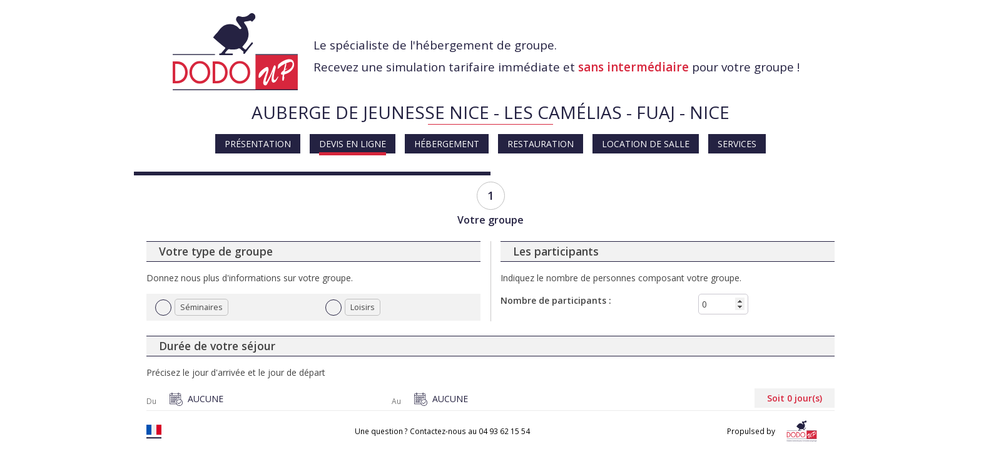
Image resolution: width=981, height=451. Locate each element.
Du (151, 401)
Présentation (258, 144)
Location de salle (645, 144)
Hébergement (446, 144)
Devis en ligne (352, 144)
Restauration (540, 144)
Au (396, 401)
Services (737, 144)
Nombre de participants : (556, 300)
